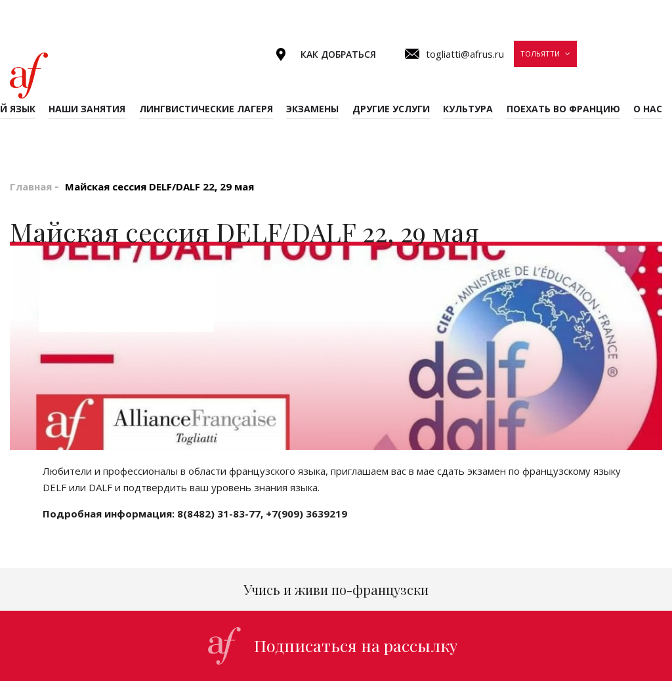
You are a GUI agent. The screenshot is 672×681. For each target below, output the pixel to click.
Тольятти (540, 53)
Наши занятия (87, 108)
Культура (468, 108)
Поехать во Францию (563, 108)
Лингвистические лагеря (206, 108)
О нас (647, 108)
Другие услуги (391, 108)
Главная (31, 186)
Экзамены (312, 108)
